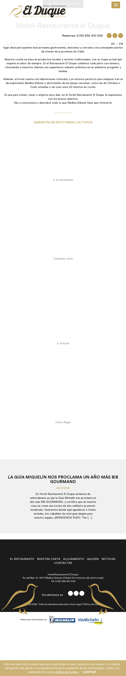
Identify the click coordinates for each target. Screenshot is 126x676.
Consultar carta (63, 258)
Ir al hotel (63, 343)
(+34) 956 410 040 (89, 35)
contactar (63, 563)
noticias (108, 559)
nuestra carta (48, 559)
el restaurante (22, 559)
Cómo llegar (63, 422)
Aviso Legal (75, 604)
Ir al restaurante (63, 180)
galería (93, 559)
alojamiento (73, 559)
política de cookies (67, 672)
